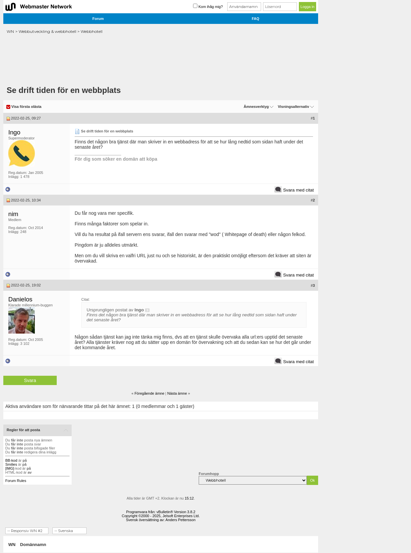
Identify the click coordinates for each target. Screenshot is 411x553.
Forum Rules (15, 481)
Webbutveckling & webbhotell (47, 31)
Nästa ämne (177, 393)
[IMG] (9, 468)
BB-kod (11, 460)
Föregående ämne (149, 393)
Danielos (20, 299)
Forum (98, 19)
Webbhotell (92, 31)
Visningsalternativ (293, 107)
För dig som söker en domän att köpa (116, 159)
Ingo (14, 132)
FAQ (255, 19)
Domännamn (33, 544)
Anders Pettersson (181, 520)
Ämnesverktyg (256, 107)
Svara (30, 380)
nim (13, 213)
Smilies (11, 464)
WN (10, 31)
